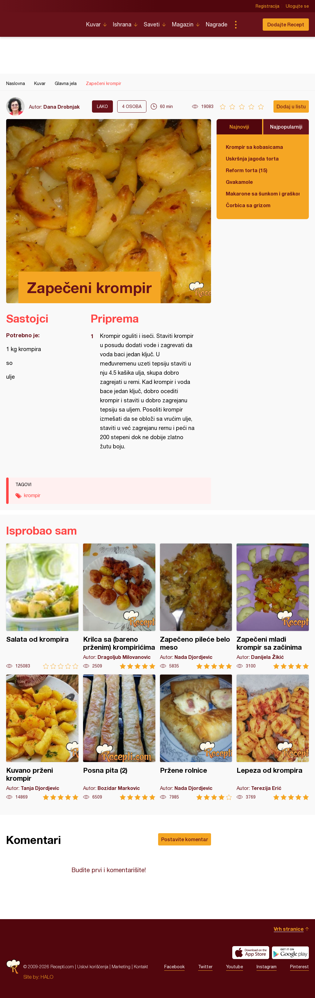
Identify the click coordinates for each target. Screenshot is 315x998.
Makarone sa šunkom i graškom (263, 193)
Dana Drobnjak (61, 107)
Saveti (152, 24)
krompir (32, 495)
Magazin (182, 24)
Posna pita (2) (119, 737)
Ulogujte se (297, 6)
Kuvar (93, 24)
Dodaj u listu (291, 106)
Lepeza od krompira (273, 737)
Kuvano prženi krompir (42, 737)
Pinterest (299, 966)
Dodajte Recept (285, 24)
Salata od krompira (42, 606)
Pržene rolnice (196, 737)
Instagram (267, 966)
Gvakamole (239, 182)
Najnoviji (239, 127)
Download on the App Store (250, 952)
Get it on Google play (290, 952)
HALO (47, 977)
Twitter (205, 966)
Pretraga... (248, 24)
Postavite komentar (184, 839)
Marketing (121, 966)
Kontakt (141, 966)
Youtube (234, 966)
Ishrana (122, 24)
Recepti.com (41, 22)
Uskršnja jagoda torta (252, 158)
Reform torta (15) (246, 170)
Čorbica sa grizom (248, 205)
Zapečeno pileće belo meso (196, 606)
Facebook (174, 966)
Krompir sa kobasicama (254, 147)
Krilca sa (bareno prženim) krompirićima (119, 606)
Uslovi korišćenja (92, 966)
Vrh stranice (289, 929)
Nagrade (216, 24)
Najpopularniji (286, 127)
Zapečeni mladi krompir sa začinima (273, 606)
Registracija (267, 6)
